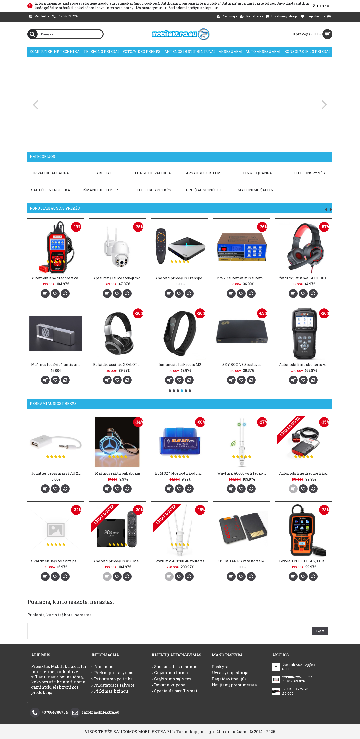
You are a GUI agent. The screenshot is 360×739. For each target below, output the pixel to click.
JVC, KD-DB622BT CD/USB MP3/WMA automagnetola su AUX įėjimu (299, 689)
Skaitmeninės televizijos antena (56, 561)
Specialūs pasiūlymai (174, 690)
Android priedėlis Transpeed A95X (180, 278)
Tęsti (320, 631)
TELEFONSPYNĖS (309, 173)
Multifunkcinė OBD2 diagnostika (299, 677)
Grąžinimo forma (170, 672)
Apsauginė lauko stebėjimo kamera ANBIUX (118, 278)
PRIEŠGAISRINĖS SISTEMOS (206, 190)
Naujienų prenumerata (234, 684)
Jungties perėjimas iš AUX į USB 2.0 (56, 473)
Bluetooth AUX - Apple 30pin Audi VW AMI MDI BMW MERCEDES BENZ (299, 665)
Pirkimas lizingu (110, 691)
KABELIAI (102, 173)
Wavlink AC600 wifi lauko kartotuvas (242, 473)
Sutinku (321, 5)
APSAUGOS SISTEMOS (206, 173)
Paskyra (220, 666)
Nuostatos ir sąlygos (113, 685)
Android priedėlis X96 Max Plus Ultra (118, 561)
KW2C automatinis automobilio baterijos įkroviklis (242, 278)
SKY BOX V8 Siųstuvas (242, 364)
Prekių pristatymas (112, 672)
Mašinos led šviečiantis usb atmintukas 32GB (56, 364)
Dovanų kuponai (169, 684)
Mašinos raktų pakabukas (118, 473)
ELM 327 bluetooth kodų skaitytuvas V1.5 (180, 473)
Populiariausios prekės (55, 208)
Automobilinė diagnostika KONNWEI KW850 (56, 278)
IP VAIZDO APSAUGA (51, 173)
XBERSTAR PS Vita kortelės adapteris (242, 561)
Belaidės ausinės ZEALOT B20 (118, 364)
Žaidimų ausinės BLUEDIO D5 (304, 278)
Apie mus (102, 666)
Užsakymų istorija (230, 672)
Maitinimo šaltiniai (258, 190)
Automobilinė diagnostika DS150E (304, 473)
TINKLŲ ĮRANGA (257, 173)
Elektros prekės (154, 190)
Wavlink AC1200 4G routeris (180, 561)
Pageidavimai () (229, 678)
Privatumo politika (112, 679)
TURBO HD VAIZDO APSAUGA (155, 173)
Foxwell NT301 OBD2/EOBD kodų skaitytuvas (304, 561)
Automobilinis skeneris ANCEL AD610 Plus (304, 364)
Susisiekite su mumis (174, 666)
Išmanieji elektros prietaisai (103, 190)
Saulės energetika (50, 190)
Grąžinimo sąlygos (171, 678)
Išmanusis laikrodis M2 (180, 364)
